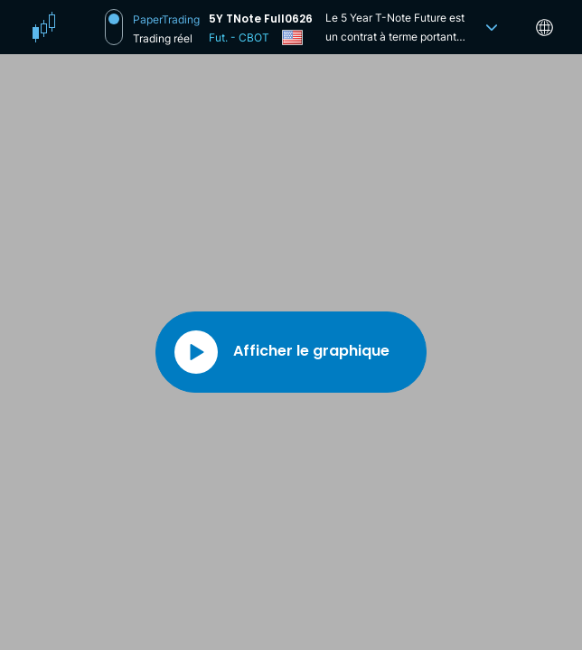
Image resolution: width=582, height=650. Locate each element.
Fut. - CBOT (239, 37)
